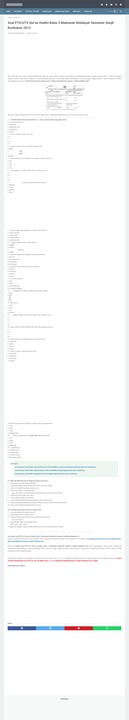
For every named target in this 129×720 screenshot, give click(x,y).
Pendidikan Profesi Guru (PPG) (101, 98)
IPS (105, 56)
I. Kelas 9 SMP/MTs (100, 177)
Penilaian (117, 102)
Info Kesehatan (97, 60)
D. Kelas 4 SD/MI (99, 159)
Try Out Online (96, 129)
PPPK (112, 83)
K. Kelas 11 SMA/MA (100, 184)
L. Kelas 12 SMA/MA (100, 187)
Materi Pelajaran (112, 79)
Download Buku (111, 52)
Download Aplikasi (98, 52)
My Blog (94, 83)
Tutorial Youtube (110, 132)
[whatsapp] (74, 646)
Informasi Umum (106, 64)
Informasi (19, 8)
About (72, 712)
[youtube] (110, 2)
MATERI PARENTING (98, 79)
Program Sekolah (97, 109)
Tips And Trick (108, 125)
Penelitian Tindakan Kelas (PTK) (102, 102)
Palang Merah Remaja (99, 86)
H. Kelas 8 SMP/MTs (100, 173)
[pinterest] (119, 2)
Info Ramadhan (109, 60)
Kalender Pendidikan (98, 71)
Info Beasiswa (113, 56)
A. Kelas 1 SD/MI (99, 148)
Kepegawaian (111, 71)
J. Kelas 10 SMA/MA (100, 180)
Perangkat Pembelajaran (100, 106)
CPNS (115, 44)
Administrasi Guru (63, 8)
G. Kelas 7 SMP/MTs (100, 170)
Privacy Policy (50, 712)
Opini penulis (104, 83)
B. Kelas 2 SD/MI (99, 152)
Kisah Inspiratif (97, 75)
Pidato (112, 106)
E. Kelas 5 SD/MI (99, 162)
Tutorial (116, 129)
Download (89, 8)
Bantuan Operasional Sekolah (101, 44)
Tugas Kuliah (107, 129)
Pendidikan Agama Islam (100, 94)
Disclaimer (41, 712)
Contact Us (79, 712)
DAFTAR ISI (95, 48)
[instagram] (114, 2)
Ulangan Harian (97, 136)
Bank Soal (78, 8)
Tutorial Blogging (97, 132)
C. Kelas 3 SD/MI (99, 155)
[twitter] (105, 2)
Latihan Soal (108, 75)
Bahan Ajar (48, 8)
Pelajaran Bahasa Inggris (100, 90)
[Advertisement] (46, 54)
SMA (105, 121)
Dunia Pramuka (97, 56)
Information (96, 67)
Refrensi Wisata (97, 121)
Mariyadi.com (67, 717)
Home (10, 8)
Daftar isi (88, 712)
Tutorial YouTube (33, 8)
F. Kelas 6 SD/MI (99, 166)
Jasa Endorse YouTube (109, 67)
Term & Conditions (63, 712)
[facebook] (100, 2)
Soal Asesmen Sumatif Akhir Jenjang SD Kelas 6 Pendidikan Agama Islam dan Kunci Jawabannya (46, 484)
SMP (111, 121)
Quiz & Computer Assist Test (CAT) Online (105, 117)
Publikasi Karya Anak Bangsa (101, 113)
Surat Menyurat (97, 125)
